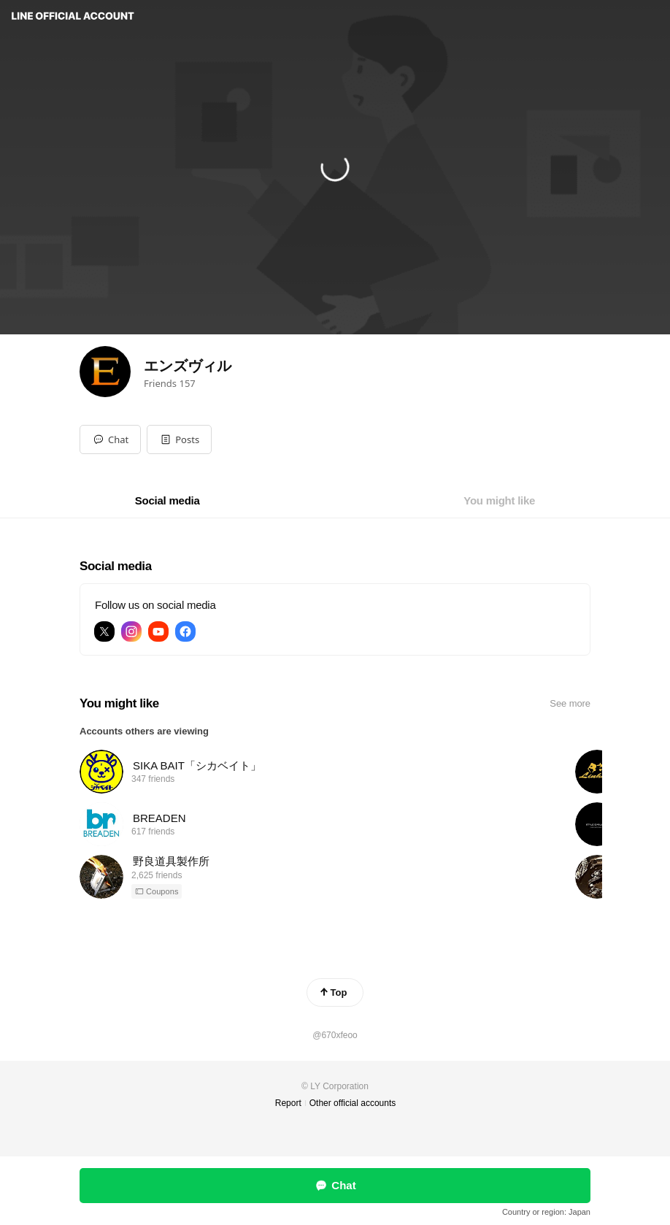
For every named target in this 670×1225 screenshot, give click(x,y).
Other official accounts (352, 1103)
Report (288, 1103)
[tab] (167, 500)
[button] (179, 439)
